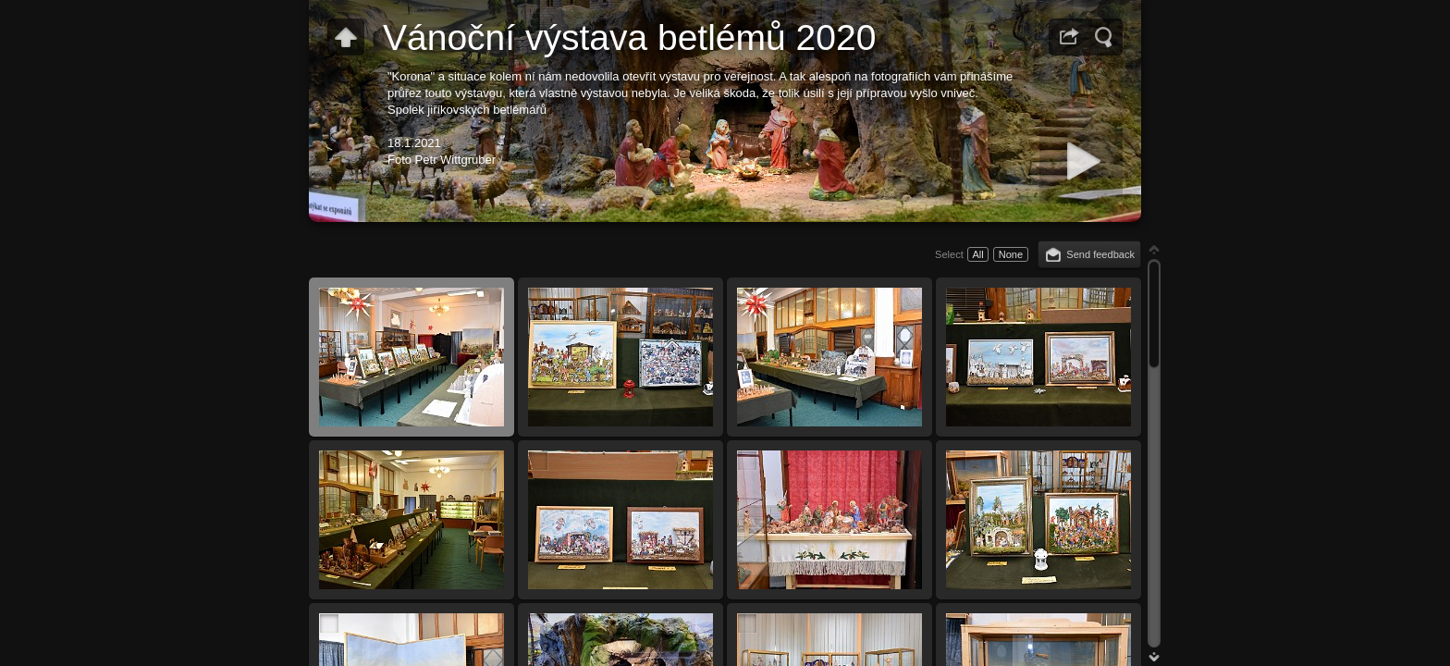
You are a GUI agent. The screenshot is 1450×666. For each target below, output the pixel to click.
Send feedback (1100, 254)
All (977, 254)
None (1011, 254)
